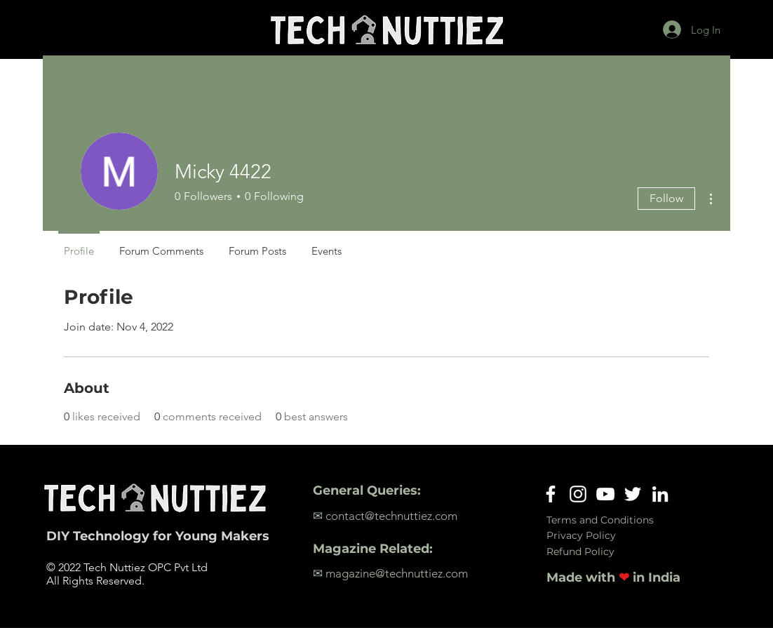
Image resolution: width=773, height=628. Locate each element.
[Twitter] (632, 494)
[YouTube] (605, 494)
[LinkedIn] (660, 494)
